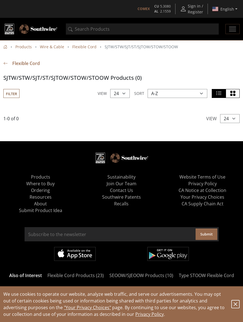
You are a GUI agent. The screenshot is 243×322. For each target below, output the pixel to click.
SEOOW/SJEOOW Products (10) (141, 275)
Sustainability (121, 177)
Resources (41, 197)
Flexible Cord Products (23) (75, 275)
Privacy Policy (149, 314)
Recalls (121, 204)
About (40, 204)
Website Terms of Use (202, 177)
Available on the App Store (75, 254)
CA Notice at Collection (202, 190)
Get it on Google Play (168, 254)
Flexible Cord (84, 46)
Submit (206, 234)
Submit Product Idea (40, 210)
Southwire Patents (121, 197)
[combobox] (142, 29)
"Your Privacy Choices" (87, 307)
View (102, 93)
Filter (11, 93)
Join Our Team (121, 184)
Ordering (40, 190)
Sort (139, 93)
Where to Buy (40, 184)
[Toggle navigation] (232, 29)
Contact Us (121, 190)
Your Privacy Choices (202, 197)
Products (23, 46)
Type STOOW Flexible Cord (206, 275)
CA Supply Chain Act (202, 204)
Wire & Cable (52, 46)
